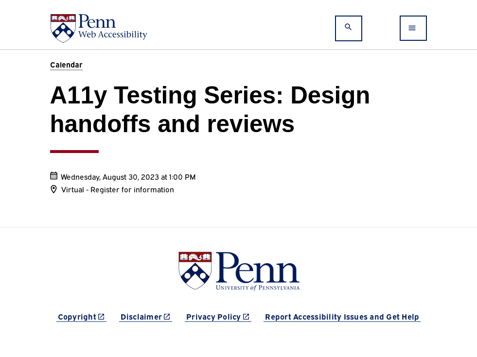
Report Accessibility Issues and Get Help (342, 316)
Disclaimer (147, 316)
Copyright (82, 316)
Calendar (66, 64)
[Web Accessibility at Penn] (98, 28)
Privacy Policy (218, 316)
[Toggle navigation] (413, 28)
